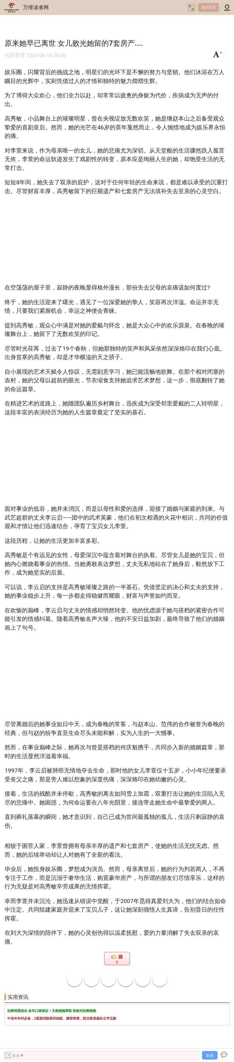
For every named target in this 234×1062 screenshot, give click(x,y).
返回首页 (208, 7)
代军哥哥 (15, 55)
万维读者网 (36, 7)
